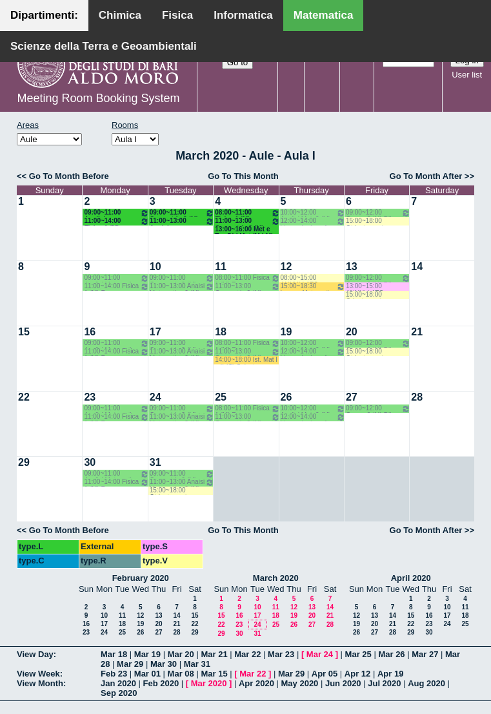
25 (220, 397)
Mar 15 (214, 673)
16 (89, 331)
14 (417, 266)
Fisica (177, 15)
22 (24, 397)
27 (351, 397)
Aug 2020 (426, 683)
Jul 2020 (384, 683)
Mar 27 (425, 654)
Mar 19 (147, 654)
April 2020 (411, 578)
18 (220, 331)
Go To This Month (243, 176)
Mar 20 (181, 654)
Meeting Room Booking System (98, 98)
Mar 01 (147, 673)
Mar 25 (358, 654)
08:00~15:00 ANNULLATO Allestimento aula (305, 278)
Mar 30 (163, 664)
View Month (40, 683)
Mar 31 (197, 664)
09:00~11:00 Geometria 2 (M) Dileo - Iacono (182, 213)
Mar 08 (181, 673)
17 (155, 331)
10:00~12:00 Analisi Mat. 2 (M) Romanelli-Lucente (313, 213)
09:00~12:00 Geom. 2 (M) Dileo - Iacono (378, 213)
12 (286, 266)
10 (155, 266)
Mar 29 (130, 664)
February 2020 (140, 578)
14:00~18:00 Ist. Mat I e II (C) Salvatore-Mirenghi (246, 360)
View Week (38, 673)
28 (417, 397)
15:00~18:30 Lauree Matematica (313, 286)
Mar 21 (214, 654)
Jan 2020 (118, 683)
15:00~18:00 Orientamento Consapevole (365, 295)
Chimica (120, 15)
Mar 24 (319, 654)
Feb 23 (114, 673)
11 (220, 266)
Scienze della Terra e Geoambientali (103, 46)
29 (24, 462)
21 (417, 331)
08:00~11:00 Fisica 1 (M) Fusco (247, 213)
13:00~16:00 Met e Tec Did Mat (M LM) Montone (244, 230)
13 (351, 266)
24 (155, 397)
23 (89, 397)
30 (89, 462)
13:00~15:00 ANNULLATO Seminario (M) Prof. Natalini (374, 286)
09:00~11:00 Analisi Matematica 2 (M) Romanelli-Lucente (116, 213)
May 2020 (300, 683)
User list (467, 74)
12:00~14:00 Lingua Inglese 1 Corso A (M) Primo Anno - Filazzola (313, 221)
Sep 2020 (119, 693)
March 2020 (276, 578)
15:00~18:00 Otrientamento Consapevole (366, 221)
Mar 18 (114, 654)
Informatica (243, 15)
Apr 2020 (256, 683)
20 (351, 331)
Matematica (324, 15)
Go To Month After (426, 176)
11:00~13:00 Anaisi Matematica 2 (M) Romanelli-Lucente (182, 221)
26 (286, 397)
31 (155, 462)
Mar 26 (391, 654)
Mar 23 (281, 654)
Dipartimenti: (44, 15)
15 (24, 331)
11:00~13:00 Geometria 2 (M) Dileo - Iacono (247, 221)
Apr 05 (324, 673)
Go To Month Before (69, 176)
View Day (35, 654)
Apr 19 (390, 673)
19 (286, 331)
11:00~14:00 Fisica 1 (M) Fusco (116, 221)
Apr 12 (357, 673)
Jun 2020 (343, 683)
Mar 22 (247, 654)
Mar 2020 (209, 683)
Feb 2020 (161, 683)
